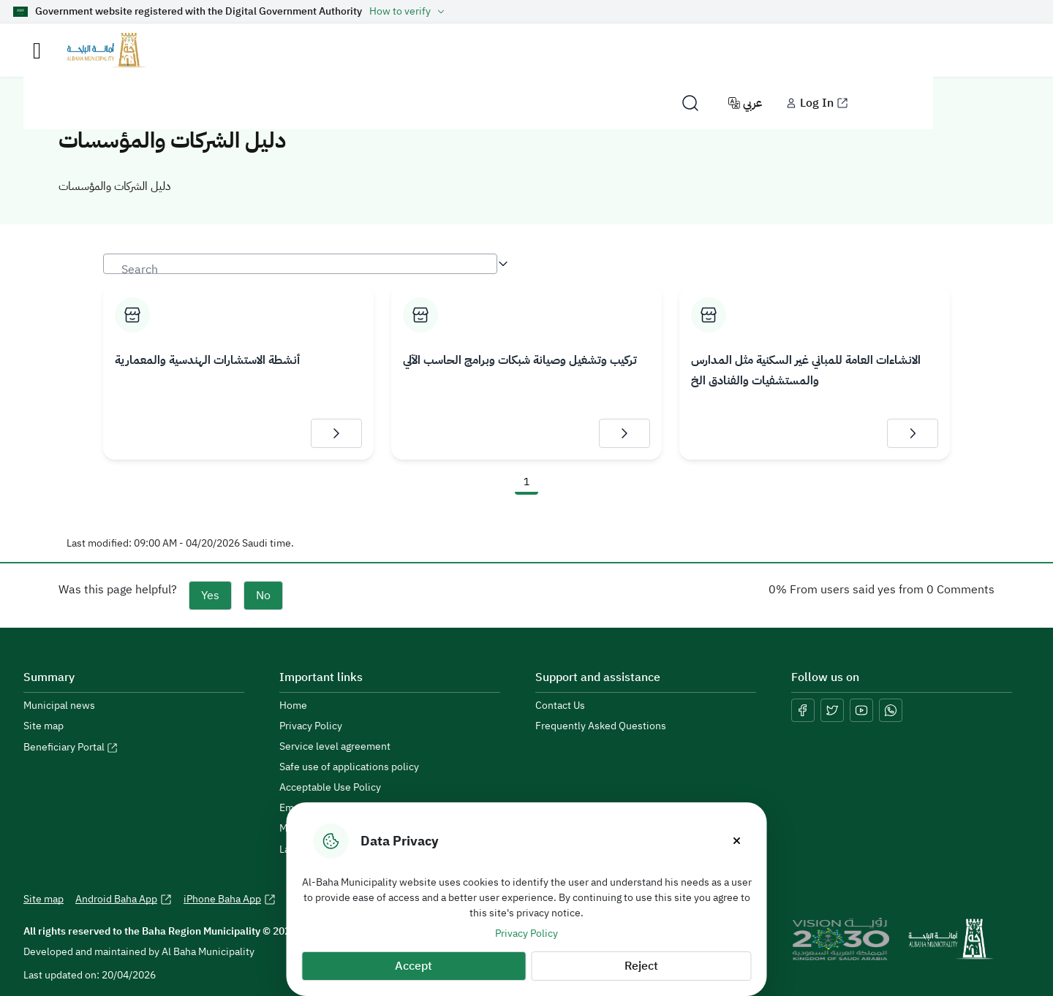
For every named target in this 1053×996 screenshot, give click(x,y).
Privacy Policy (526, 933)
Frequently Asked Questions (600, 726)
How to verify (408, 11)
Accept (413, 966)
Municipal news (59, 706)
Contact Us (560, 706)
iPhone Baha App (230, 899)
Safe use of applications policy (349, 767)
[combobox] (300, 264)
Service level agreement (334, 747)
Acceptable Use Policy (330, 787)
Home (293, 706)
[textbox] (300, 270)
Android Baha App (123, 899)
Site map (43, 726)
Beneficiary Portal (70, 747)
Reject (641, 966)
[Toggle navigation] (37, 50)
